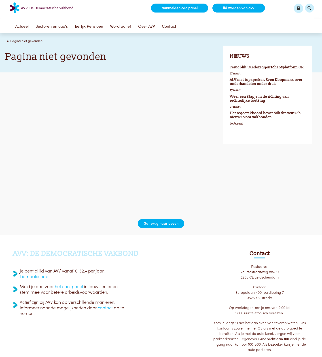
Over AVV (146, 26)
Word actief (120, 26)
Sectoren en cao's (52, 26)
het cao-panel (69, 286)
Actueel (22, 26)
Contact (169, 26)
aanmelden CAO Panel (179, 8)
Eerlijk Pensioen (89, 26)
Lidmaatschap (34, 276)
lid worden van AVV (238, 8)
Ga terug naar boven (161, 223)
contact (105, 308)
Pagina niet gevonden (26, 41)
